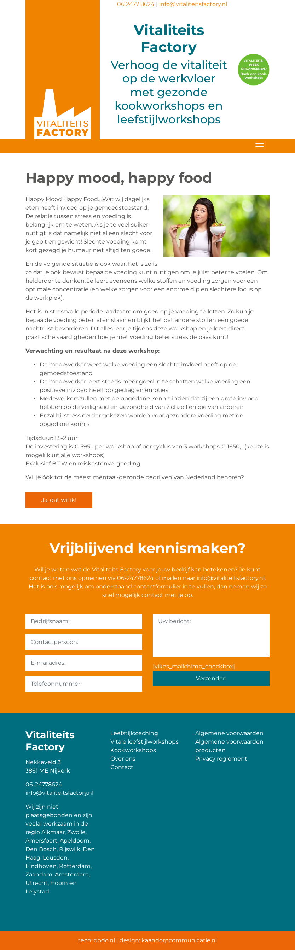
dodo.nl (104, 940)
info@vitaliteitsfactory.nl (193, 4)
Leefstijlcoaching (134, 733)
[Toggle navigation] (260, 146)
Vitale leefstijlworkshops (144, 741)
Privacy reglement (221, 758)
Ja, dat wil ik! (58, 500)
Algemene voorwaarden (229, 733)
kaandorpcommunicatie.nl (179, 940)
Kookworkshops (133, 750)
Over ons (122, 758)
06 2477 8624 (136, 4)
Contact (121, 767)
